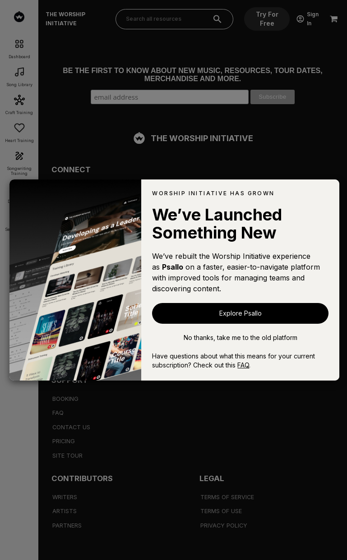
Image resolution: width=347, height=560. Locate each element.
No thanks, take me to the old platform (240, 337)
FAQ (243, 365)
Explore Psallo (240, 313)
